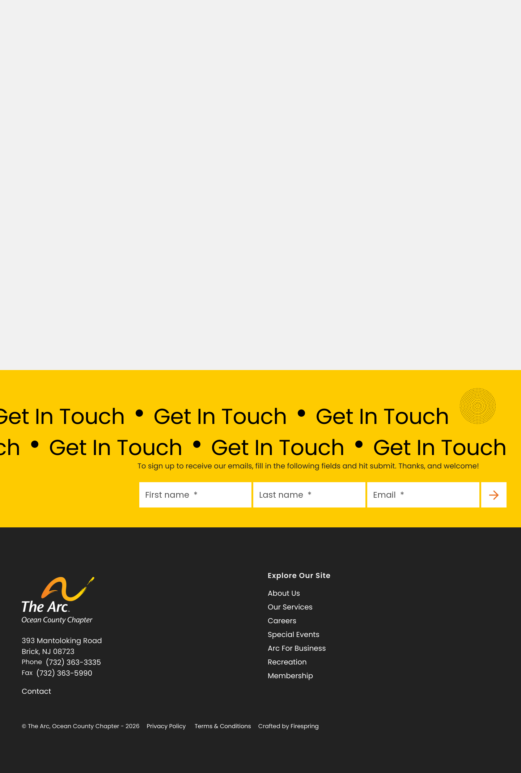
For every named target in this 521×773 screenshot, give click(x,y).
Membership (290, 676)
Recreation (287, 662)
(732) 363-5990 (64, 673)
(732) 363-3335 (73, 662)
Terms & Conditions (223, 726)
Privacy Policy (166, 726)
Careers (282, 621)
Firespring (305, 726)
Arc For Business (297, 648)
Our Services (290, 607)
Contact (36, 691)
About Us (284, 593)
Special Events (293, 634)
